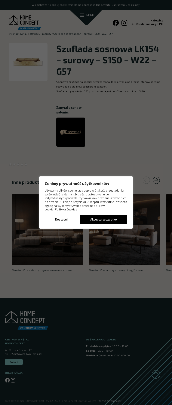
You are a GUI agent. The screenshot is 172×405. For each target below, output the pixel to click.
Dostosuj (61, 219)
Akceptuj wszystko (103, 219)
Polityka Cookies (66, 209)
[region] (86, 202)
